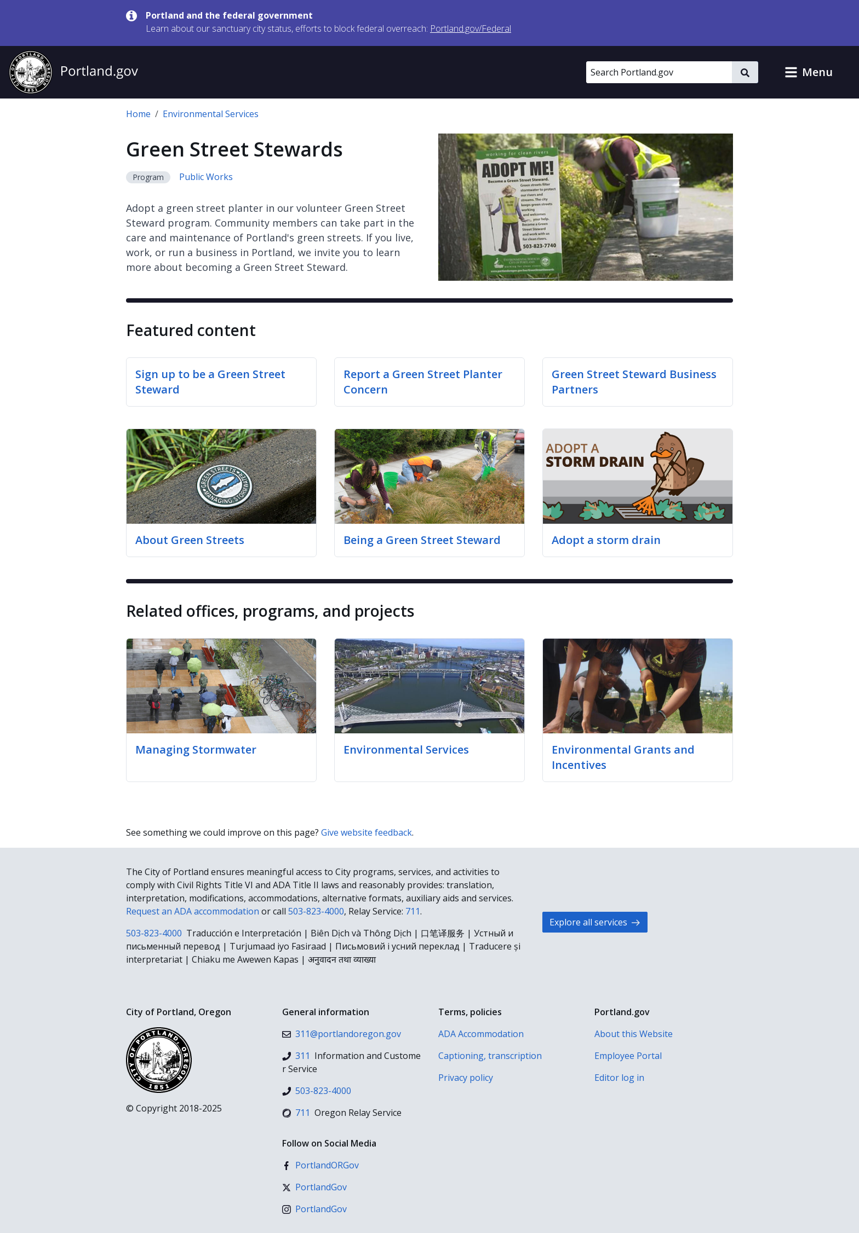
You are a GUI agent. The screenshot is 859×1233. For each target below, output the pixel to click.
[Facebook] (320, 1165)
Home (138, 114)
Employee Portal (628, 1056)
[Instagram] (314, 1208)
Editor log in (619, 1078)
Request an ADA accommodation (192, 911)
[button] (808, 72)
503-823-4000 (316, 911)
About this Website (633, 1034)
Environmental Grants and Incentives (623, 757)
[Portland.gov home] (73, 72)
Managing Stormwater (195, 749)
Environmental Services (211, 114)
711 (412, 911)
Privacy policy (465, 1078)
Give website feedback (366, 832)
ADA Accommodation (481, 1034)
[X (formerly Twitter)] (314, 1187)
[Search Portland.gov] (659, 72)
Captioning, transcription (490, 1056)
